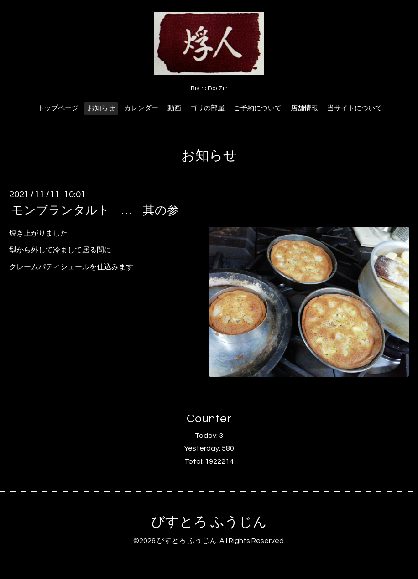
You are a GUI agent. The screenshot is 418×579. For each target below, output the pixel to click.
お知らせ (101, 108)
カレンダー (141, 108)
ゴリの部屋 (207, 108)
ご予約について (258, 108)
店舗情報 (304, 108)
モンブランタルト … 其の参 (95, 210)
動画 (174, 108)
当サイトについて (354, 108)
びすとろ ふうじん (209, 522)
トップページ (57, 108)
